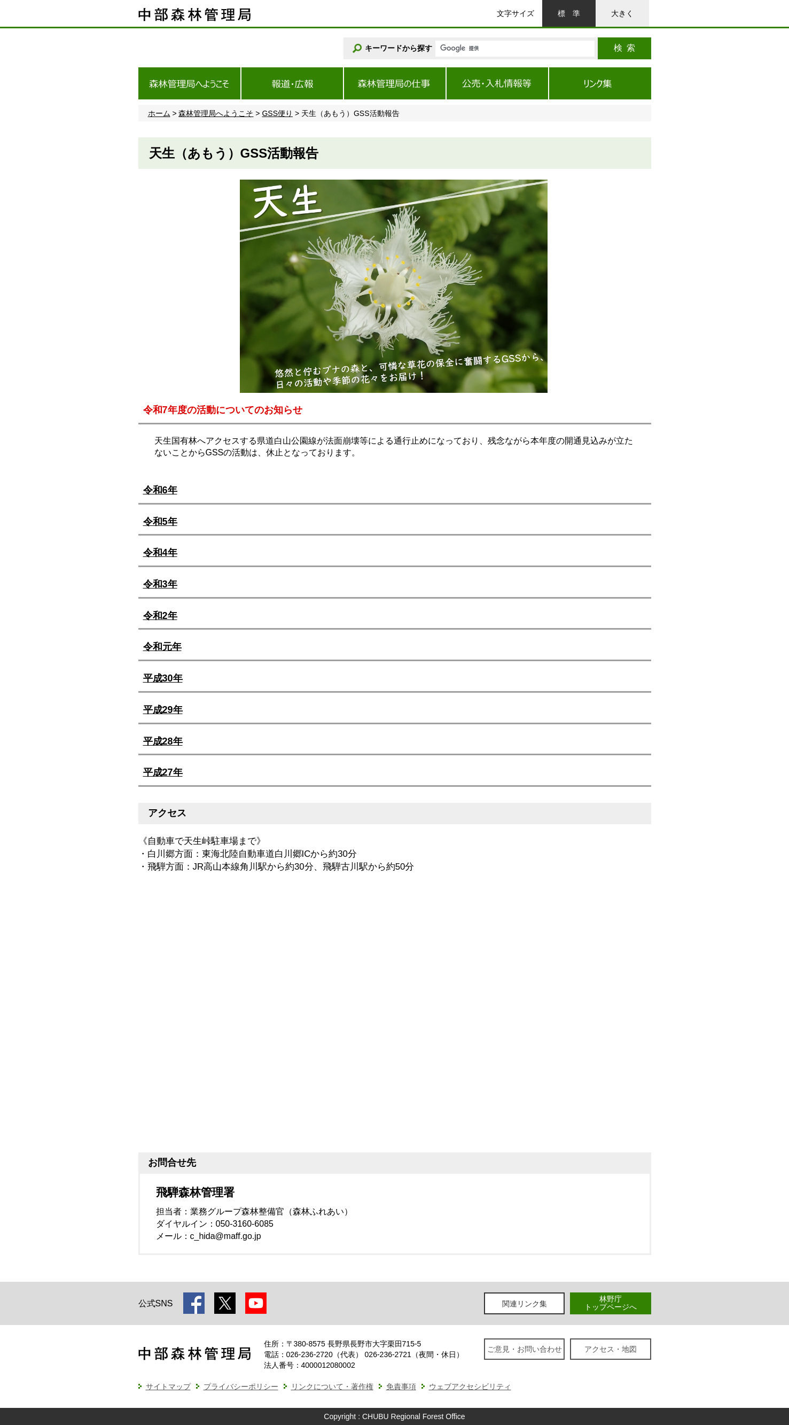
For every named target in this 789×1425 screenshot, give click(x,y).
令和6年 (160, 490)
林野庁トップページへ (610, 1303)
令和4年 (160, 552)
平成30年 (163, 678)
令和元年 (162, 646)
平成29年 (163, 709)
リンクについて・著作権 (332, 1386)
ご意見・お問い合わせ (524, 1349)
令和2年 (160, 615)
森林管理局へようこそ (215, 113)
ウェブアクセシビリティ (470, 1386)
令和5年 (160, 521)
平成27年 (163, 772)
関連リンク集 (524, 1303)
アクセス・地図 (610, 1349)
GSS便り (277, 113)
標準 (569, 13)
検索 (624, 47)
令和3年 (160, 584)
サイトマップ (168, 1386)
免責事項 (401, 1386)
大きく (622, 13)
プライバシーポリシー (241, 1386)
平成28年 (163, 741)
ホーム (159, 113)
